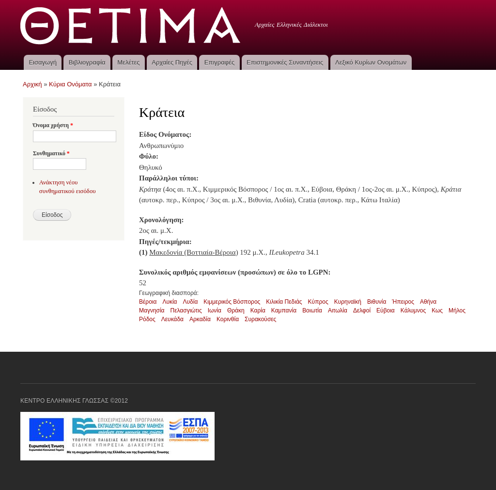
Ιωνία (214, 310)
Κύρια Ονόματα (70, 84)
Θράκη (236, 310)
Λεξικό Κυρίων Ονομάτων (370, 62)
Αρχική (32, 84)
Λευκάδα (172, 319)
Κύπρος (318, 301)
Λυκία (169, 301)
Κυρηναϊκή (347, 301)
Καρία (257, 310)
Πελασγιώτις (186, 310)
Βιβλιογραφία (87, 62)
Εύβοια (385, 310)
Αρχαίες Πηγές (172, 62)
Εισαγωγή (42, 62)
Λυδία (190, 301)
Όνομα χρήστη (53, 125)
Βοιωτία (312, 310)
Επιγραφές (219, 62)
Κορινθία (228, 319)
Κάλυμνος (413, 310)
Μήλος (457, 310)
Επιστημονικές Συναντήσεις (285, 62)
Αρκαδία (200, 319)
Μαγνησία (152, 310)
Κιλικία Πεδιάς (284, 301)
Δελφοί (362, 310)
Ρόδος (147, 319)
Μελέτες (128, 62)
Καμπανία (283, 310)
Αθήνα (428, 301)
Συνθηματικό (51, 153)
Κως (437, 310)
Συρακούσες (260, 319)
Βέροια (147, 301)
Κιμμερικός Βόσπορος (231, 301)
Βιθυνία (376, 301)
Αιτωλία (337, 310)
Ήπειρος (403, 301)
